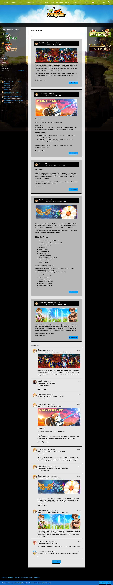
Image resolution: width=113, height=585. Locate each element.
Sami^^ (6, 89)
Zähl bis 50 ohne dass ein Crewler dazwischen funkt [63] (63, 553)
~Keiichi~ (41, 542)
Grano (6, 33)
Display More (56, 561)
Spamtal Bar (7, 87)
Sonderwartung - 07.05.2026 (11, 92)
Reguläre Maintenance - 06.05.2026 (13, 100)
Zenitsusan (7, 85)
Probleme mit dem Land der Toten (13, 96)
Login (103, 2)
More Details (102, 582)
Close (109, 582)
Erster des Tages (53, 543)
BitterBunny (21, 70)
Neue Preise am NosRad (45, 200)
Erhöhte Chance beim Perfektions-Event (49, 302)
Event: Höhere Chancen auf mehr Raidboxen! (50, 43)
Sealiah (7, 42)
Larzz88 (41, 552)
